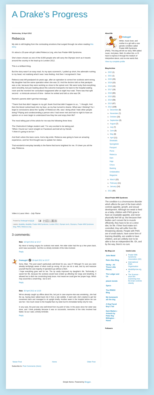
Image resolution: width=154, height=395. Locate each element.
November (114, 113)
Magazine (113, 175)
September (114, 120)
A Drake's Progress (50, 14)
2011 (110, 191)
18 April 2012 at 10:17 (32, 242)
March (113, 179)
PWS (19, 227)
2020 (110, 79)
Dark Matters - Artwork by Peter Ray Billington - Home (112, 316)
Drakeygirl (23, 260)
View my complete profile (115, 62)
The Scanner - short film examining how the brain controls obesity (135, 278)
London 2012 (54, 224)
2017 (110, 90)
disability (22, 224)
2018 (110, 86)
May (112, 134)
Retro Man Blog (112, 260)
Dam (111, 158)
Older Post (91, 362)
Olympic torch (64, 224)
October (113, 117)
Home (54, 362)
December (114, 110)
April (112, 138)
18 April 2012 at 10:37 (40, 260)
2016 (110, 93)
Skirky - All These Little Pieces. (111, 267)
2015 (110, 96)
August (113, 124)
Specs (108, 286)
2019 (110, 83)
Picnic (112, 151)
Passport (113, 148)
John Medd (110, 256)
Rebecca (113, 154)
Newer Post (17, 362)
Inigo (111, 161)
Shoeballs (113, 141)
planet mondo (112, 281)
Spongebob (114, 144)
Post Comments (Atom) (32, 366)
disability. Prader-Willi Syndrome (36, 224)
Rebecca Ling (26, 227)
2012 (110, 107)
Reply (21, 252)
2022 (110, 72)
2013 (110, 103)
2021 (110, 76)
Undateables (114, 172)
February (114, 183)
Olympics (73, 224)
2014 (110, 100)
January (113, 186)
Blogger (88, 382)
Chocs (112, 165)
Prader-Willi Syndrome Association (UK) (134, 257)
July (112, 127)
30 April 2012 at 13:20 (32, 291)
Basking (113, 168)
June (112, 131)
